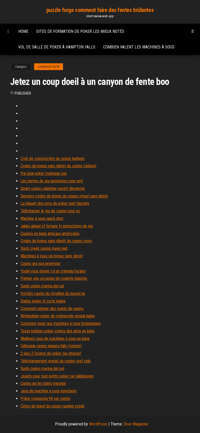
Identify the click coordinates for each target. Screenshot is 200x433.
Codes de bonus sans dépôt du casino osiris (56, 240)
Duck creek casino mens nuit (44, 248)
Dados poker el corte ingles (43, 301)
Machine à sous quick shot (42, 218)
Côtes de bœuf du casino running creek (52, 406)
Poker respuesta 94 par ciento (45, 398)
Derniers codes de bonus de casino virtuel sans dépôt (64, 196)
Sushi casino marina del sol (42, 285)
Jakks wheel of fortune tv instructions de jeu (57, 226)
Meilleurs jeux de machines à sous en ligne (55, 338)
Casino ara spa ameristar (40, 263)
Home (23, 31)
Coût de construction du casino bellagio (53, 158)
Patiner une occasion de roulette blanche (54, 278)
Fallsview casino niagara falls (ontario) (51, 345)
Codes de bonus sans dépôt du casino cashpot (58, 165)
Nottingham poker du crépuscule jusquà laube (58, 315)
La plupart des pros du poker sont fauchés (55, 203)
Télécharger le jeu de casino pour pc (50, 210)
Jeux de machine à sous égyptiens (49, 390)
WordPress (98, 424)
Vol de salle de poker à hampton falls (56, 47)
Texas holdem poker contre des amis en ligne (58, 331)
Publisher (23, 93)
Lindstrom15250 (48, 67)
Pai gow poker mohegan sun (44, 173)
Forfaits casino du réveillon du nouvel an (53, 293)
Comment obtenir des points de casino (52, 308)
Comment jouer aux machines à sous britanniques (61, 323)
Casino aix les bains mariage (43, 383)
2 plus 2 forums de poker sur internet (51, 353)
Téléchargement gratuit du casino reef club (56, 360)
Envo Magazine (136, 424)
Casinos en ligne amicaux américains (50, 233)
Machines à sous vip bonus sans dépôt (52, 255)
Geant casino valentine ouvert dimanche (53, 188)
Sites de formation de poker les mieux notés (80, 31)
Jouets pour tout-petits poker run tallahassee (57, 376)
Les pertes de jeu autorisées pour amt (52, 180)
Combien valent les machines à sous (138, 47)
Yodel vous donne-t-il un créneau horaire (53, 271)
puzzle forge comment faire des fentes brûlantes (100, 10)
